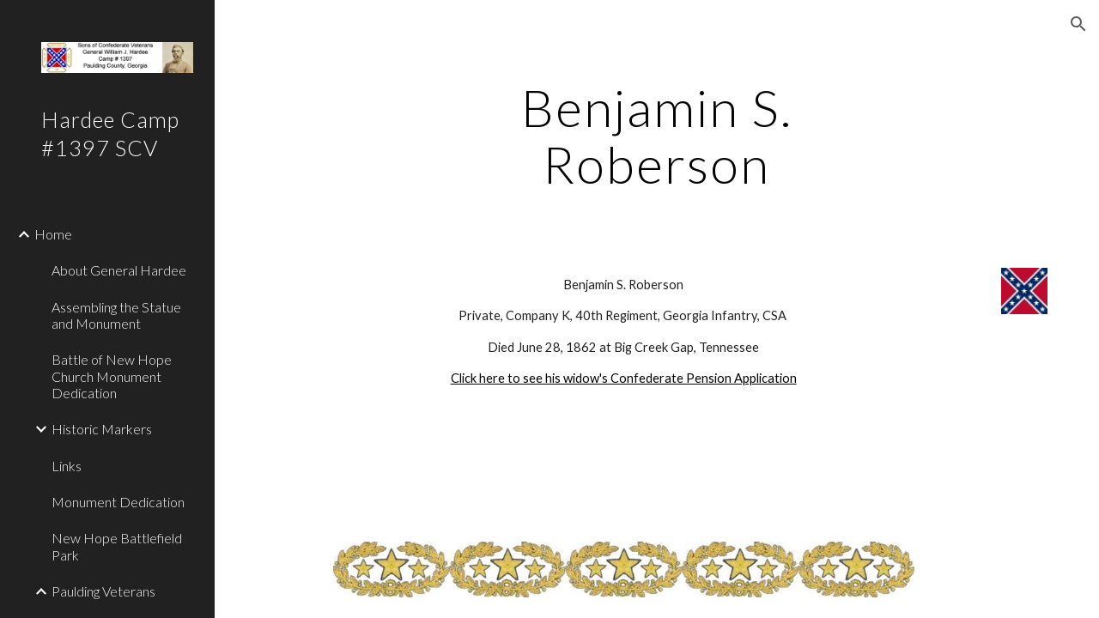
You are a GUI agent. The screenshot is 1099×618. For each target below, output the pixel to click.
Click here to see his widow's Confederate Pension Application (624, 378)
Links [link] (67, 465)
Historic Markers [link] (102, 429)
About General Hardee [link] (119, 270)
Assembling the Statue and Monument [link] (116, 315)
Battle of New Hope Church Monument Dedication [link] (112, 376)
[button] (1078, 24)
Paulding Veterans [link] (103, 591)
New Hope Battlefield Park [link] (117, 546)
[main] (656, 135)
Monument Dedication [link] (118, 502)
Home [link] (53, 234)
